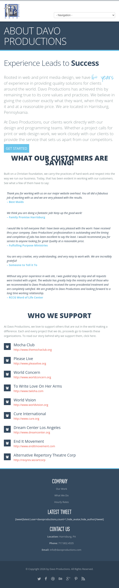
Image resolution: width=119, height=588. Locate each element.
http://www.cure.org (26, 418)
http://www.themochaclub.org (33, 349)
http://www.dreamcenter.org (32, 432)
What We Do (61, 495)
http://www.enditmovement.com (34, 446)
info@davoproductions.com (65, 549)
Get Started (16, 148)
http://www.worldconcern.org (32, 377)
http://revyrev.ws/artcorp (29, 460)
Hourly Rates (61, 502)
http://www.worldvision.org (31, 405)
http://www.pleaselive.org (30, 363)
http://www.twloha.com (28, 391)
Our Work (61, 489)
